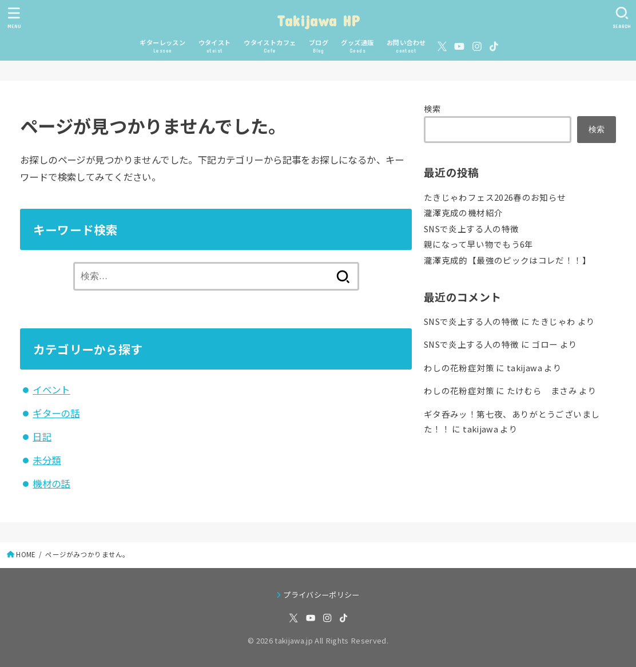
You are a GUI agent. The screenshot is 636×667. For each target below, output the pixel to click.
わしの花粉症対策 (459, 368)
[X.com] (442, 46)
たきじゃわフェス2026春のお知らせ (495, 197)
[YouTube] (459, 46)
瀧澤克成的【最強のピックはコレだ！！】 (507, 260)
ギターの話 (56, 413)
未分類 (47, 460)
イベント (51, 389)
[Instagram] (477, 46)
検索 (433, 108)
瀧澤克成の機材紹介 (463, 213)
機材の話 (51, 483)
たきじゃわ (553, 321)
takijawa (524, 368)
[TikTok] (494, 46)
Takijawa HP (318, 20)
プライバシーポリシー (321, 594)
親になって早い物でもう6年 (479, 244)
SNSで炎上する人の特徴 (471, 229)
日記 (42, 436)
